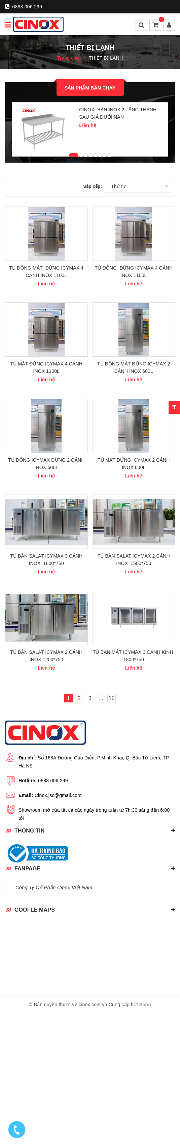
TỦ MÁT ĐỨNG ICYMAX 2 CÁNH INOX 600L (134, 551)
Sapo (145, 1135)
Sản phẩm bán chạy (90, 88)
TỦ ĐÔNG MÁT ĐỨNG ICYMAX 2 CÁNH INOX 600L (133, 432)
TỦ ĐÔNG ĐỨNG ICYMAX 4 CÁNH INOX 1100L (134, 315)
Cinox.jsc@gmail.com (58, 926)
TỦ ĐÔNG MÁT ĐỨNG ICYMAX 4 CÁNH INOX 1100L (46, 315)
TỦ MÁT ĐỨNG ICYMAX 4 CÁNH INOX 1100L (46, 432)
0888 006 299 (23, 6)
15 (112, 829)
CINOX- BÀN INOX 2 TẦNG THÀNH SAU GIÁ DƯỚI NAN (117, 113)
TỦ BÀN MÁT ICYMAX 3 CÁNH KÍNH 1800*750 (134, 786)
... (101, 829)
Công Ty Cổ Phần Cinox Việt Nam (53, 1018)
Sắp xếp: (92, 208)
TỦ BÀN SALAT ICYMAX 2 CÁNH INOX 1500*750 (134, 668)
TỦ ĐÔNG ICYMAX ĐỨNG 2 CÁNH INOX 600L (46, 551)
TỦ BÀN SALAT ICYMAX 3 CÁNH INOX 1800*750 (46, 668)
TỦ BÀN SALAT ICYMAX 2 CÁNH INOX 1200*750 (46, 786)
